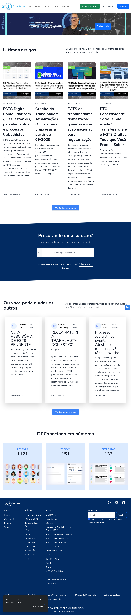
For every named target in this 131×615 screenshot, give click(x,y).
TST (48, 575)
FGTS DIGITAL (31, 519)
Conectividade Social (31, 525)
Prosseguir (38, 606)
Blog (47, 6)
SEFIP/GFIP (30, 538)
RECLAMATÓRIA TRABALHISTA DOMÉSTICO (64, 338)
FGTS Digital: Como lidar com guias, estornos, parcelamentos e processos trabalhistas (17, 121)
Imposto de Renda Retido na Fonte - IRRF (59, 529)
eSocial (28, 530)
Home (30, 6)
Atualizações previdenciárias (59, 534)
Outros (49, 567)
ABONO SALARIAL (55, 571)
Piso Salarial (51, 519)
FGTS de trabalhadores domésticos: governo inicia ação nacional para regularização (80, 124)
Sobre (6, 527)
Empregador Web (54, 550)
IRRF (27, 559)
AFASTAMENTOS (33, 554)
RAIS (48, 563)
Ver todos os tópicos (65, 411)
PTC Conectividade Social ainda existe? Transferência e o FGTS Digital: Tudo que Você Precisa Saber (113, 126)
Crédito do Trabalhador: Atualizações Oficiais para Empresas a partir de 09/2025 (46, 124)
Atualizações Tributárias (57, 542)
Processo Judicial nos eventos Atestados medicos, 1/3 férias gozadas (107, 343)
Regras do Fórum (33, 514)
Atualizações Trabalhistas (57, 538)
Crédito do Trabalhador (56, 579)
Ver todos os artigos (65, 207)
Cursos (55, 6)
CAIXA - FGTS (31, 546)
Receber (121, 515)
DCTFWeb (30, 542)
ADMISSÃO (30, 550)
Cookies (21, 600)
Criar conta (108, 6)
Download (65, 6)
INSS (27, 534)
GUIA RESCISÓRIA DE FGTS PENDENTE (22, 338)
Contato (7, 523)
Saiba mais (103, 26)
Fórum (38, 6)
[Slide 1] (65, 31)
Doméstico (51, 583)
